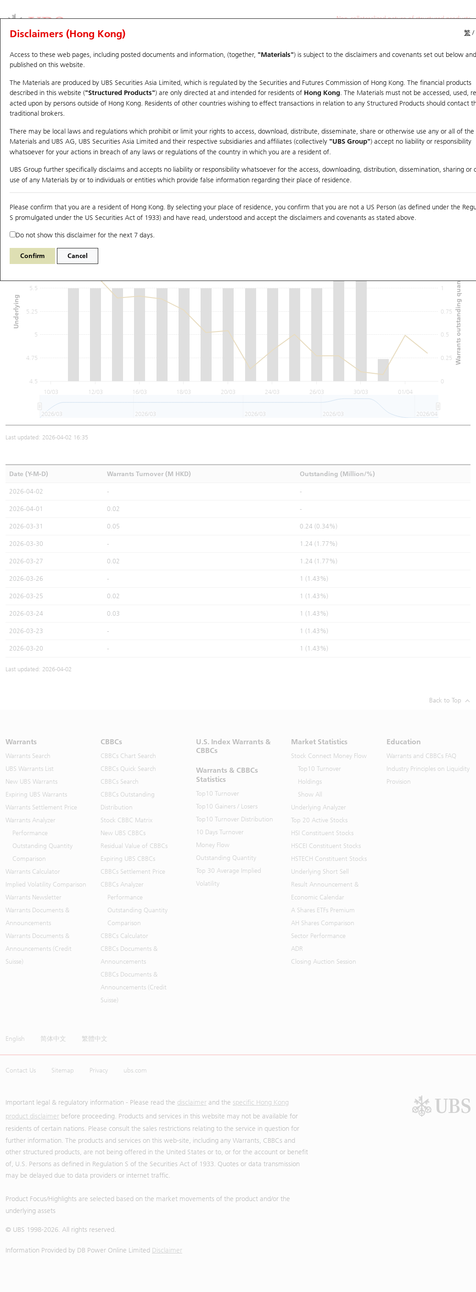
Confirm (32, 256)
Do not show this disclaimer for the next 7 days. (82, 235)
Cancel (77, 256)
